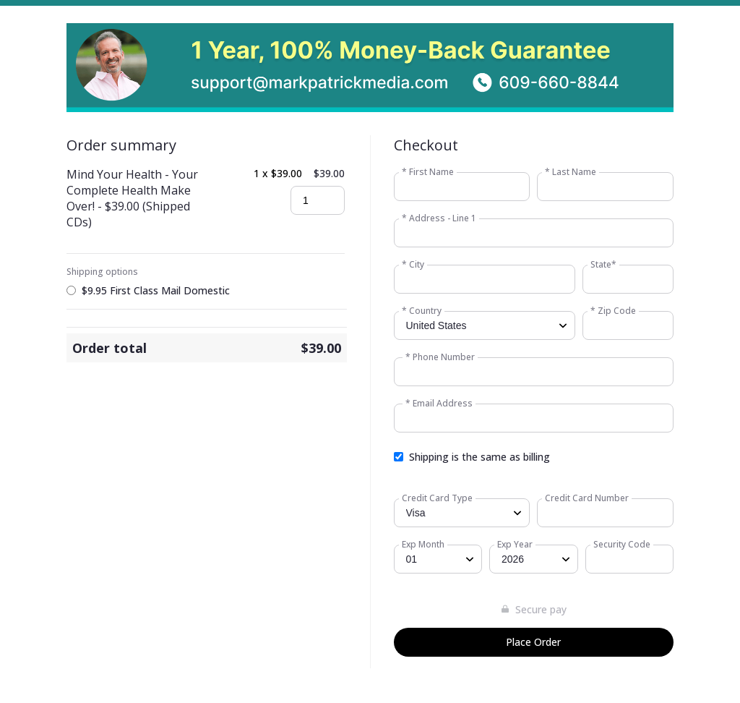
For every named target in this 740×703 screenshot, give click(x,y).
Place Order (533, 642)
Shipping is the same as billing (479, 457)
